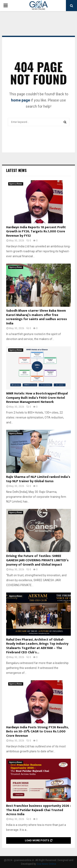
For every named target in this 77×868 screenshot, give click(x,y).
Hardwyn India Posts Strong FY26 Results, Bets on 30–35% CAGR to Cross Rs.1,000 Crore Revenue (37, 732)
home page (20, 100)
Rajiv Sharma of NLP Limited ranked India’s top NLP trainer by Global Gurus (38, 479)
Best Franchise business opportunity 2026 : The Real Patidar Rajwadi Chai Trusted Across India (38, 810)
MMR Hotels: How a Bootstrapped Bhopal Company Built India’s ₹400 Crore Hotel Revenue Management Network (37, 398)
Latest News (16, 170)
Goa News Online (46, 863)
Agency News (15, 184)
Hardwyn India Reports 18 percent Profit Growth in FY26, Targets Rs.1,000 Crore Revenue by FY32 (36, 232)
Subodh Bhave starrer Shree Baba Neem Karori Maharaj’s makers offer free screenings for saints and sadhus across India (36, 317)
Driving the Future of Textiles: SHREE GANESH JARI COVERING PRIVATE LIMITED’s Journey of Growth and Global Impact (37, 560)
